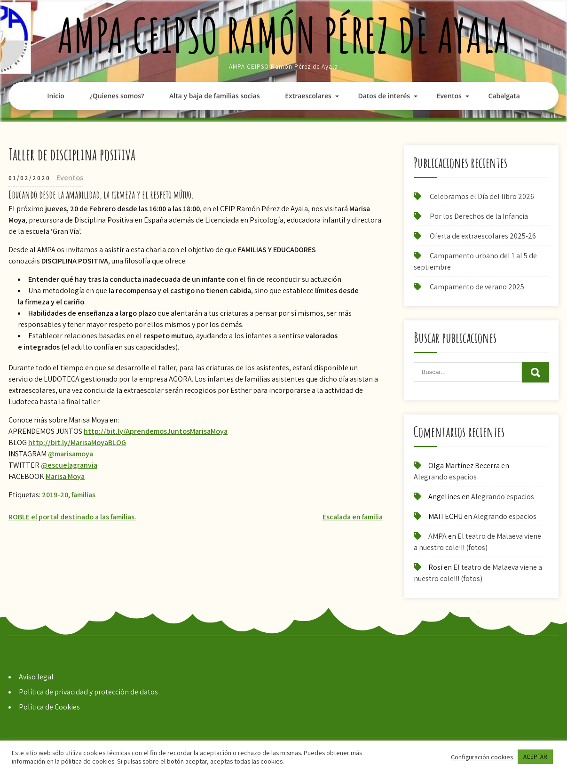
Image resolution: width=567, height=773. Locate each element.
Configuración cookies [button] (482, 757)
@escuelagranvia (69, 465)
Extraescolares (308, 95)
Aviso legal (36, 677)
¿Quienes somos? (116, 95)
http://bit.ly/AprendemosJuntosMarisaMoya (156, 431)
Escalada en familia (353, 517)
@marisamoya (70, 454)
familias (83, 495)
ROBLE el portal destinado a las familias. (72, 517)
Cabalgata (504, 95)
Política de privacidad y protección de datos (88, 692)
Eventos (449, 95)
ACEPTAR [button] (535, 757)
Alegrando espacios (445, 477)
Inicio (55, 95)
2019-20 (55, 495)
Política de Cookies (49, 707)
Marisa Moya (65, 476)
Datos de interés (384, 95)
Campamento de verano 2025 (477, 287)
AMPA (437, 536)
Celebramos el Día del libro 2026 (482, 196)
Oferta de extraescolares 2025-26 (483, 236)
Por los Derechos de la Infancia (479, 216)
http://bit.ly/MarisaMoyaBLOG (77, 442)
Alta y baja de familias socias (214, 95)
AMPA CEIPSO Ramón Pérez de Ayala (283, 35)
